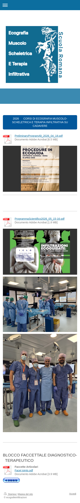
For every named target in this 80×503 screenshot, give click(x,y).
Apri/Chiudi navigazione (40, 5)
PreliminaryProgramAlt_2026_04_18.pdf (39, 135)
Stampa (10, 494)
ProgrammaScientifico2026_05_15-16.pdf (39, 218)
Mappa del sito (25, 494)
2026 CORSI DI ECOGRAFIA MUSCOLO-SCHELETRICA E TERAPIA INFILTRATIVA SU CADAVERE (40, 122)
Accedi (72, 493)
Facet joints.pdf (24, 470)
